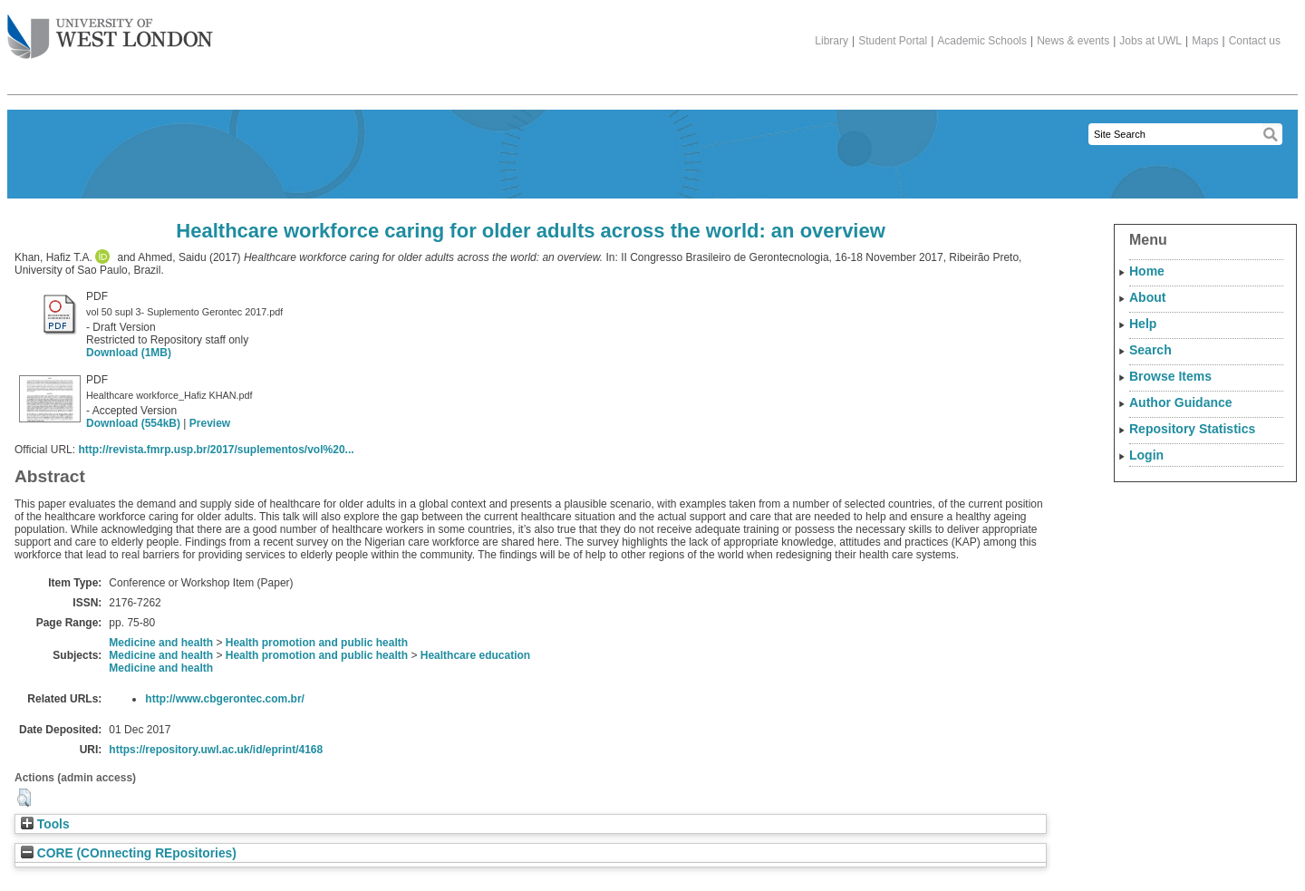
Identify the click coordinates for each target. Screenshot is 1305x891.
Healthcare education (475, 655)
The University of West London (110, 30)
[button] (24, 798)
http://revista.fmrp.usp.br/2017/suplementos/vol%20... (215, 449)
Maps (1205, 40)
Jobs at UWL (1150, 40)
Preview (209, 423)
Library (831, 40)
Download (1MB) (128, 352)
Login (1146, 455)
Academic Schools (982, 40)
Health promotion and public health (317, 642)
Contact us (1255, 40)
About (1147, 297)
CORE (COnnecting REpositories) (129, 853)
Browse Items (1170, 376)
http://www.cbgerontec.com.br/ (224, 698)
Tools (45, 824)
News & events (1073, 40)
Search (1150, 350)
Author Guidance (1180, 402)
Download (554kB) (133, 423)
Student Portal (892, 40)
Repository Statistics (1192, 428)
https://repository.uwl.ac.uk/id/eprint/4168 (216, 749)
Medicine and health (161, 642)
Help (1142, 323)
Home (1147, 271)
